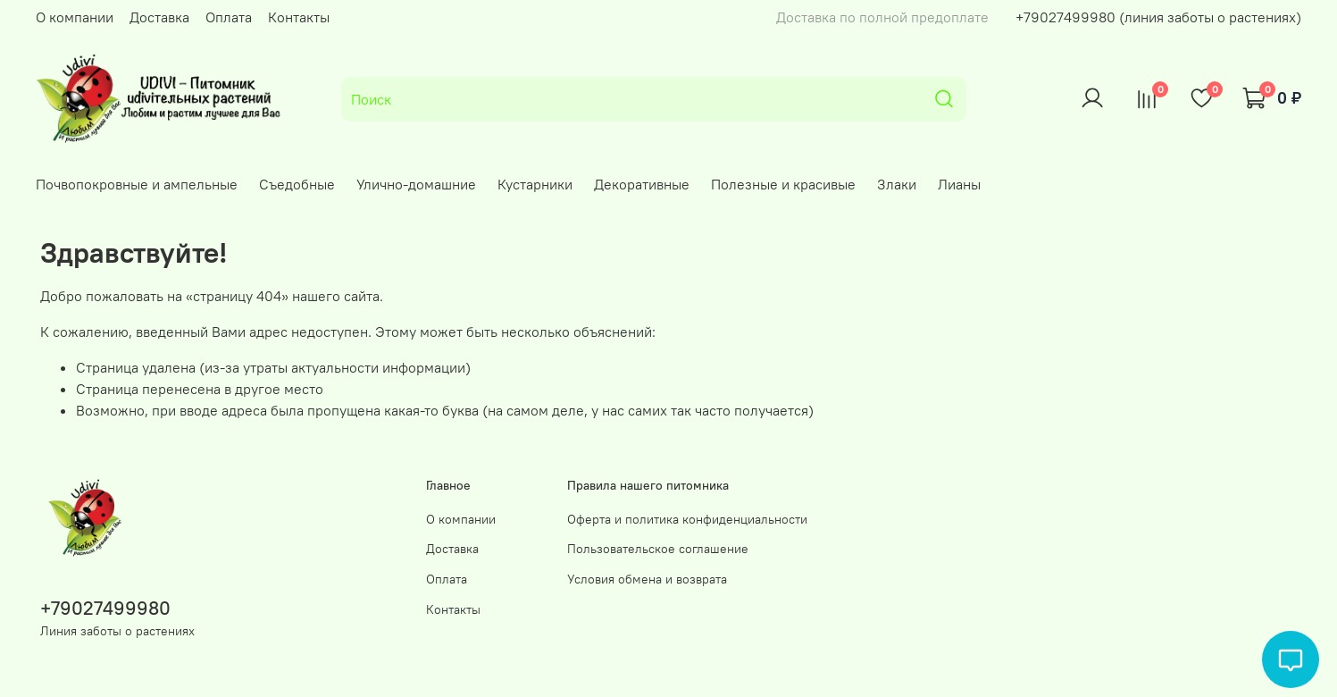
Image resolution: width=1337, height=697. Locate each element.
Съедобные (297, 184)
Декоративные (641, 184)
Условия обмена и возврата (647, 579)
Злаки (896, 184)
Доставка (159, 17)
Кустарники (534, 184)
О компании (74, 17)
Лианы (959, 184)
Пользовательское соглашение (657, 549)
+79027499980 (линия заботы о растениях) (1158, 17)
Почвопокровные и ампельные (137, 184)
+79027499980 (105, 608)
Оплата (228, 17)
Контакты (299, 17)
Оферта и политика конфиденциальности (687, 519)
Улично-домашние (416, 184)
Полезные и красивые (783, 184)
